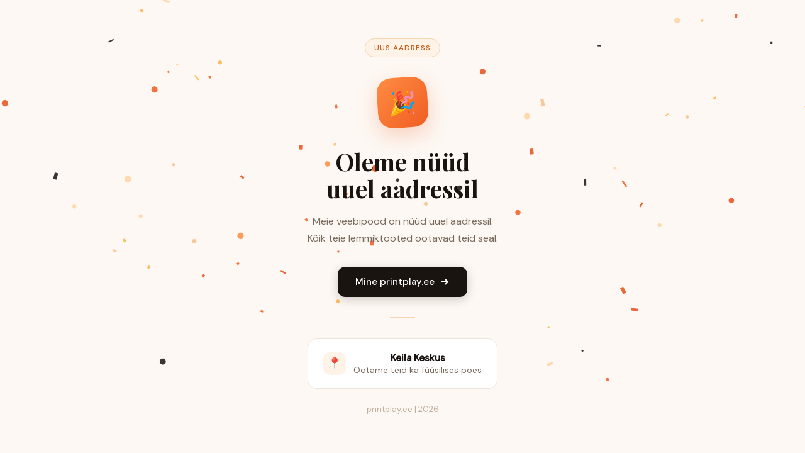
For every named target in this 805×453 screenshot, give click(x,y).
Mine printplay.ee (402, 282)
